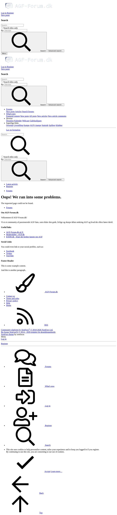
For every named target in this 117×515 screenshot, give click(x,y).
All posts (33, 116)
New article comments (57, 116)
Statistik (45, 125)
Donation (10, 121)
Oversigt (9, 125)
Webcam (25, 121)
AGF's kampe (35, 125)
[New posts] (5, 15)
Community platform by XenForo (27, 330)
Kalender (18, 121)
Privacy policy (12, 301)
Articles (18, 111)
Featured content (13, 116)
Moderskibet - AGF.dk (15, 234)
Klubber (59, 125)
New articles (42, 116)
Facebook (10, 251)
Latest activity (12, 184)
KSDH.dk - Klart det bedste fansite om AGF (24, 237)
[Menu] (4, 53)
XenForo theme (7, 334)
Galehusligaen (36, 121)
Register (9, 186)
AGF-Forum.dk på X (14, 232)
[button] (9, 118)
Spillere (52, 125)
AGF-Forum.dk (32, 292)
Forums (9, 109)
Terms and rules (12, 298)
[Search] (12, 25)
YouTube (10, 256)
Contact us (10, 296)
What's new (11, 114)
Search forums (28, 111)
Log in (3, 339)
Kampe (27, 125)
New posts (10, 111)
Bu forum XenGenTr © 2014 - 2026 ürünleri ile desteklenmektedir (28, 332)
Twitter (9, 253)
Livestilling (18, 125)
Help (8, 303)
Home (8, 305)
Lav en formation (13, 130)
